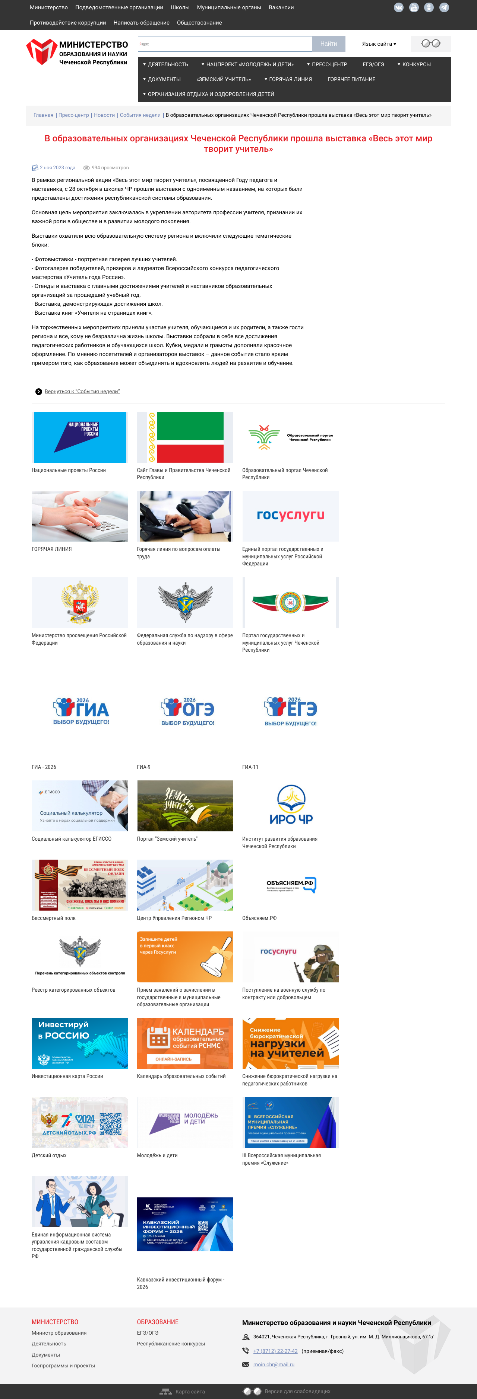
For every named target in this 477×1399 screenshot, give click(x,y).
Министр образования (59, 1333)
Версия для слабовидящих (298, 1392)
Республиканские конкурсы (171, 1344)
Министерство (49, 7)
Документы (164, 80)
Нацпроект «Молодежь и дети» (250, 65)
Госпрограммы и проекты (63, 1366)
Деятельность (168, 65)
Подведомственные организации (119, 7)
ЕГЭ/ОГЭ (373, 65)
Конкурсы (416, 65)
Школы (180, 7)
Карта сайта (190, 1392)
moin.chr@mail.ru (273, 1365)
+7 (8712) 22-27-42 (275, 1351)
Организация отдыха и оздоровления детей (211, 94)
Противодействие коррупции (68, 22)
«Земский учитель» (223, 80)
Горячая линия (290, 80)
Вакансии (281, 7)
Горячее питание (351, 80)
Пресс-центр (329, 65)
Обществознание (199, 22)
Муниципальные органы (229, 7)
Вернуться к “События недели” (82, 392)
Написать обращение (142, 22)
